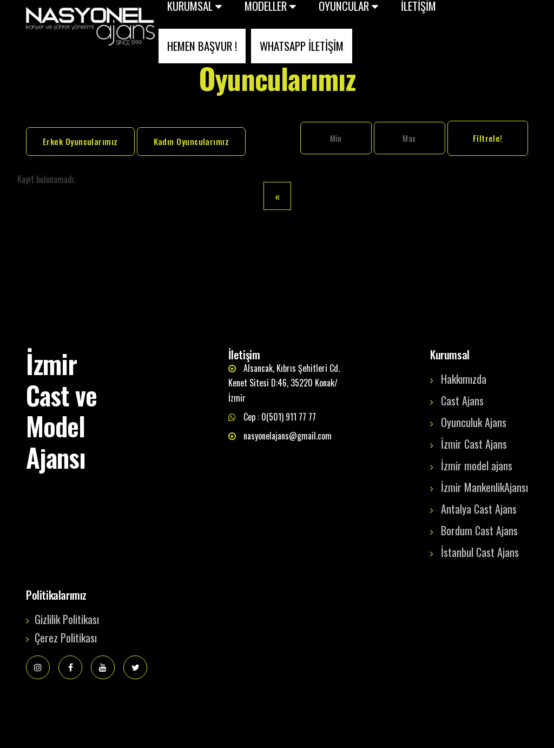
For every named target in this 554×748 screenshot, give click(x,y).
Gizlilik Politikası (67, 619)
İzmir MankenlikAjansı (484, 487)
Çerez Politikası (66, 637)
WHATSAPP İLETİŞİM (302, 45)
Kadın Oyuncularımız (191, 141)
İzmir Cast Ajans (474, 444)
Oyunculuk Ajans (473, 422)
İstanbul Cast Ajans (480, 552)
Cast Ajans (462, 400)
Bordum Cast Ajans (479, 530)
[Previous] (277, 196)
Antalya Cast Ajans (479, 509)
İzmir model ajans (476, 465)
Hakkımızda (463, 379)
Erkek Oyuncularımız (80, 141)
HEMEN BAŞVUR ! (202, 45)
